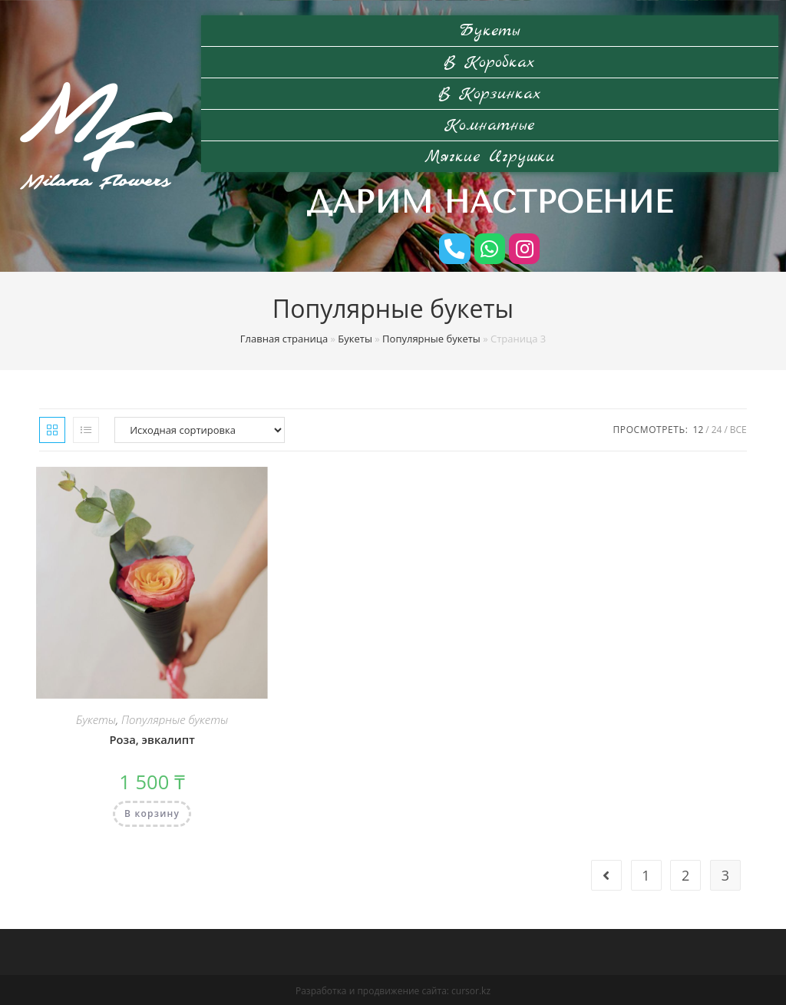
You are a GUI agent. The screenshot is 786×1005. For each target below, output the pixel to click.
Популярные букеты (431, 337)
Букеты (489, 30)
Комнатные (490, 125)
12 (698, 428)
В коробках (490, 62)
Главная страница (284, 337)
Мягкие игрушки (490, 156)
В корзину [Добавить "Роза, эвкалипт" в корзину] (152, 811)
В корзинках (490, 93)
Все (738, 428)
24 (717, 428)
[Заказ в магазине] (199, 428)
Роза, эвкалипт (152, 738)
